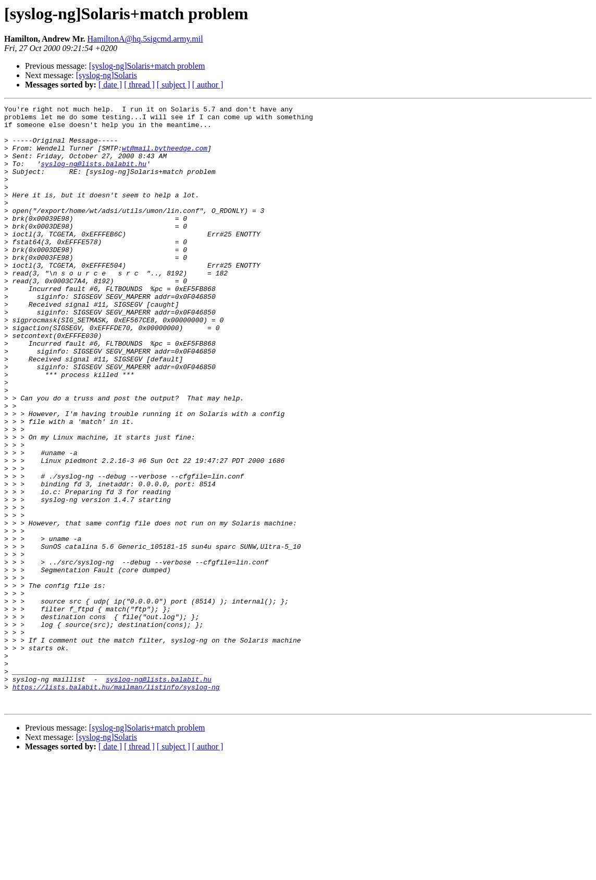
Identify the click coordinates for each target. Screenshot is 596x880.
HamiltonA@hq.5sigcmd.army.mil (145, 38)
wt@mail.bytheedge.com (164, 157)
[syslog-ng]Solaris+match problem (147, 65)
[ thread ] (139, 84)
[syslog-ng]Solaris (106, 75)
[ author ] (207, 84)
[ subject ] (173, 84)
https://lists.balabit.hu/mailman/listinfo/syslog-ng (116, 804)
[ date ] (110, 84)
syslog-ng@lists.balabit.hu (93, 176)
